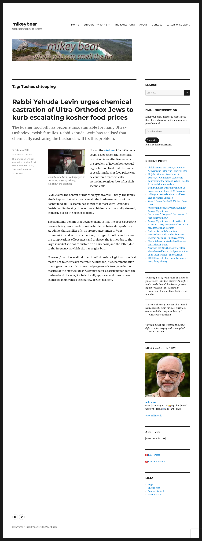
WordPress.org (155, 494)
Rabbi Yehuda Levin (22, 165)
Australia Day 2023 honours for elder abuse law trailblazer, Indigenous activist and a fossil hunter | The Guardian (168, 251)
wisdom (109, 150)
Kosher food (29, 162)
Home (75, 24)
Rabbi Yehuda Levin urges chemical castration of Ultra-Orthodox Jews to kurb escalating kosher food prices (72, 109)
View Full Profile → (155, 415)
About (143, 24)
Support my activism (97, 24)
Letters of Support (178, 24)
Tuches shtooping (21, 169)
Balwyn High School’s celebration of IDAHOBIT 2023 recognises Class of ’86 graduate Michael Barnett (168, 224)
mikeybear (24, 24)
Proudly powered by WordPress (41, 527)
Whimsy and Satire (22, 154)
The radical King (125, 24)
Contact (157, 24)
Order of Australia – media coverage (166, 238)
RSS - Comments (155, 461)
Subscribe (152, 140)
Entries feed (154, 488)
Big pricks (17, 159)
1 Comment (18, 173)
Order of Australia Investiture (162, 231)
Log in (151, 484)
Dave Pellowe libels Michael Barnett (166, 234)
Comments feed (156, 491)
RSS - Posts (152, 455)
